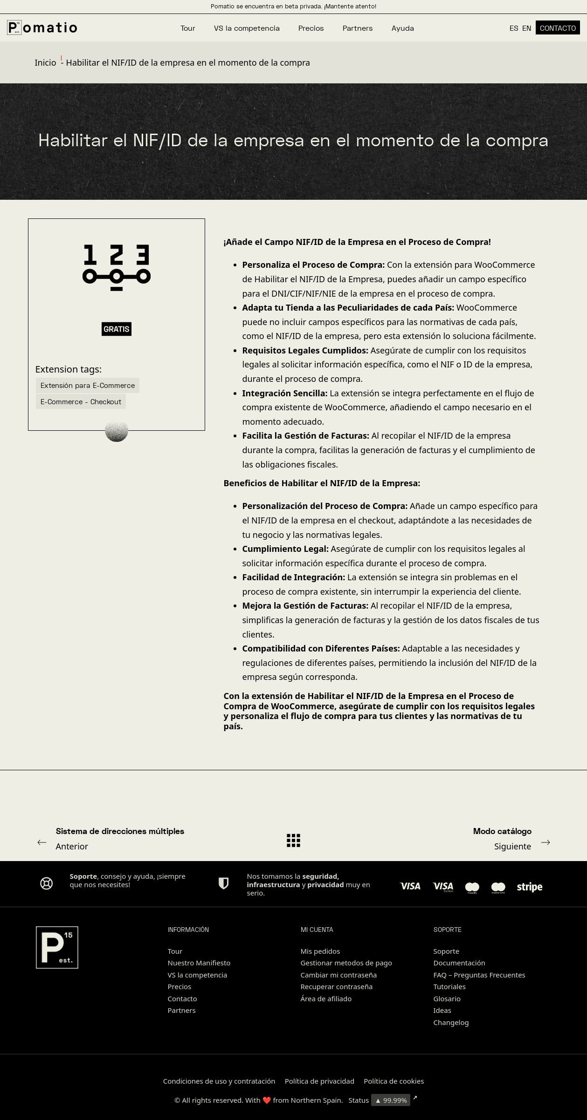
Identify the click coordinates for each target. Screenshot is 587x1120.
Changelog (451, 1022)
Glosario (447, 998)
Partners (182, 1010)
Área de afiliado (326, 998)
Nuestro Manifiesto (199, 962)
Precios (180, 986)
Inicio (45, 62)
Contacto (182, 998)
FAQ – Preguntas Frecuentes (479, 974)
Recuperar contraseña (337, 986)
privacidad (325, 884)
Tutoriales (450, 986)
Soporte (447, 951)
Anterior (134, 838)
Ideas (442, 1010)
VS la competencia (198, 974)
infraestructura (273, 884)
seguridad (319, 876)
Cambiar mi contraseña (339, 974)
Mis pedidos (320, 951)
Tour (175, 951)
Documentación (460, 962)
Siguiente (453, 838)
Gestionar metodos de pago (347, 962)
